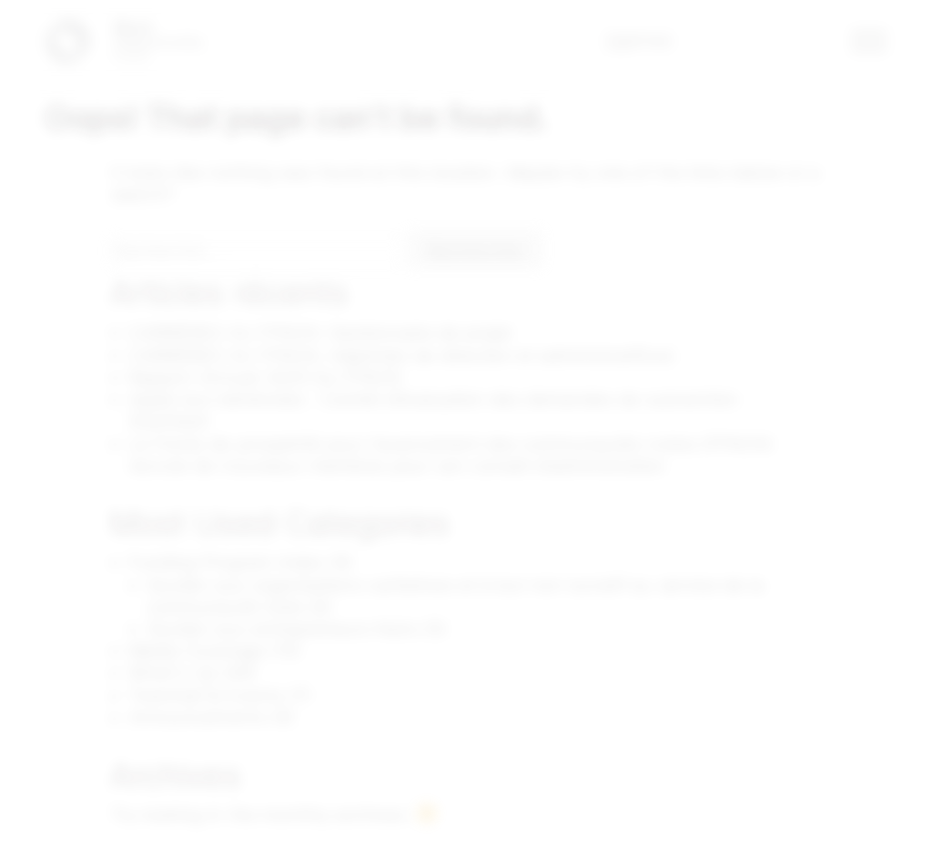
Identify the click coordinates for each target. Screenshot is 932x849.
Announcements (197, 719)
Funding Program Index (226, 564)
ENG (654, 41)
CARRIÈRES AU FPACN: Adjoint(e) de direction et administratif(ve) (401, 355)
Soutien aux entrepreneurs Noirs (283, 630)
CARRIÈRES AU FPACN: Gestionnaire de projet (320, 333)
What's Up (172, 674)
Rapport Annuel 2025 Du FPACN (264, 377)
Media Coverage (196, 652)
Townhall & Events (206, 697)
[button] (870, 41)
